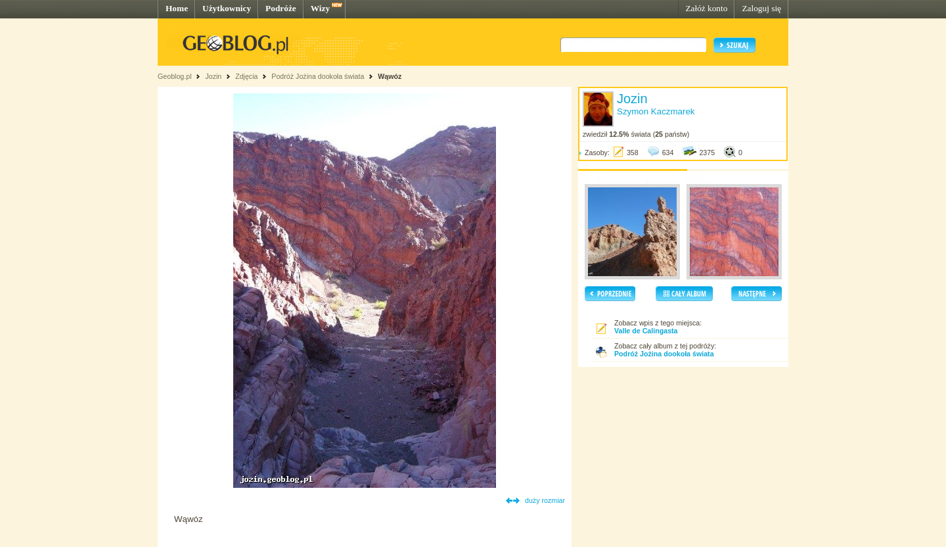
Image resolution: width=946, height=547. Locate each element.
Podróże (280, 8)
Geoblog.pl (175, 76)
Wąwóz (389, 76)
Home (177, 8)
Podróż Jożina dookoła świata (317, 76)
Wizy (320, 8)
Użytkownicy (226, 8)
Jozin (213, 76)
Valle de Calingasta (646, 331)
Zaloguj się (761, 8)
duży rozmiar (545, 500)
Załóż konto (706, 8)
